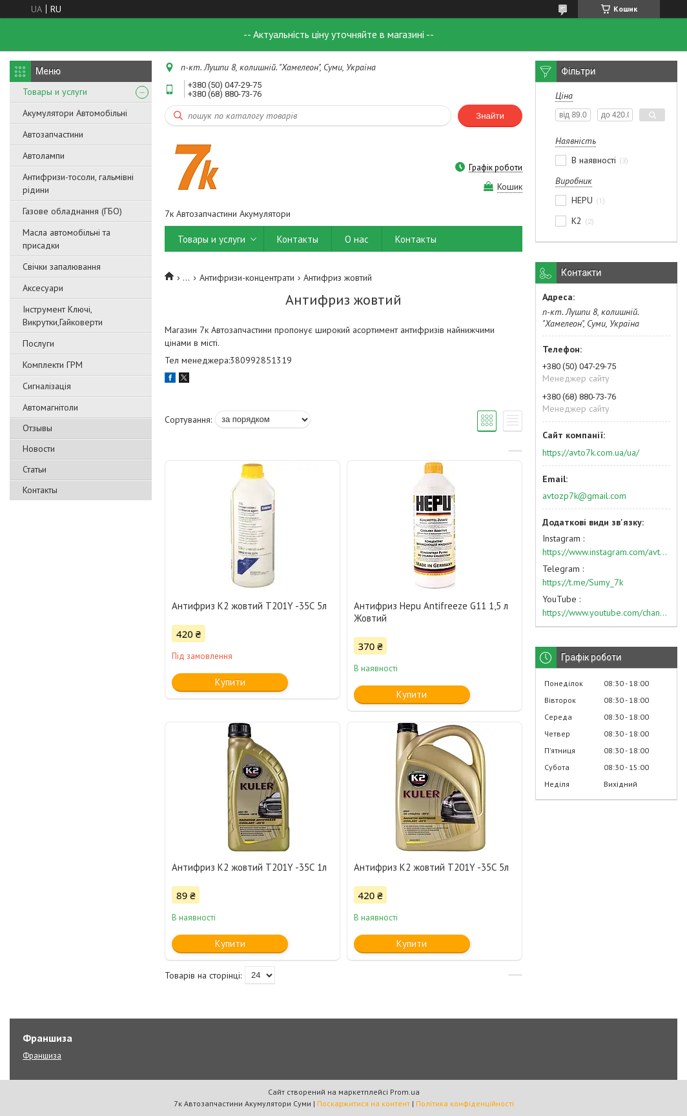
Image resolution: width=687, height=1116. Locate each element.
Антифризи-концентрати (247, 277)
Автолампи (44, 155)
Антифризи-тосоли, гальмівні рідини (78, 183)
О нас (357, 239)
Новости (39, 448)
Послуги (38, 343)
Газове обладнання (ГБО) (72, 211)
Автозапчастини (53, 134)
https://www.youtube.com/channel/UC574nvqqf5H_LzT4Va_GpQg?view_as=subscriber (606, 612)
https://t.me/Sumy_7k (582, 582)
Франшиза (42, 1055)
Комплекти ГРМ (53, 364)
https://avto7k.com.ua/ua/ (590, 452)
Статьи (34, 469)
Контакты (40, 490)
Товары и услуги (55, 91)
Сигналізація (47, 386)
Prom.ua (405, 1092)
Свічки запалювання (62, 266)
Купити (230, 682)
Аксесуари (43, 288)
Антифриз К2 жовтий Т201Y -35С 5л (249, 606)
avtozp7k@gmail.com (584, 496)
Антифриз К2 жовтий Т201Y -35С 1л (249, 867)
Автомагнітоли (50, 407)
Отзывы (37, 428)
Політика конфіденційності (465, 1103)
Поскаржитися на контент (363, 1103)
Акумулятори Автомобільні (75, 113)
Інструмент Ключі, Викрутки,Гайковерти (63, 315)
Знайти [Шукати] (490, 116)
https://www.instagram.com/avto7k (606, 552)
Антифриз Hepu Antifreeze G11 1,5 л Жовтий (431, 612)
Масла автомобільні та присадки (66, 239)
